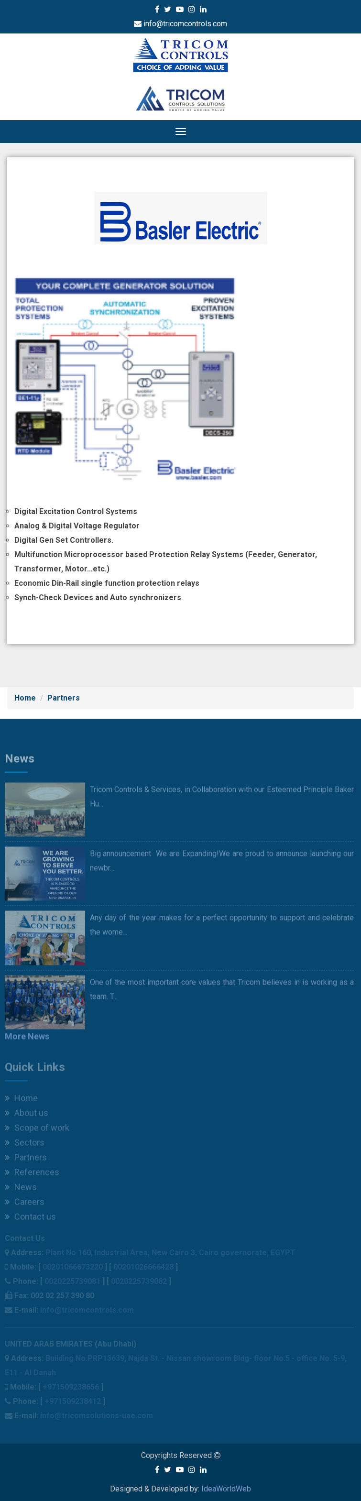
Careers (24, 1204)
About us (26, 1115)
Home (25, 697)
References (32, 1175)
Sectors (24, 1145)
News (21, 1189)
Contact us (30, 1219)
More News (27, 1039)
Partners (63, 697)
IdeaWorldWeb (226, 1488)
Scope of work (37, 1130)
